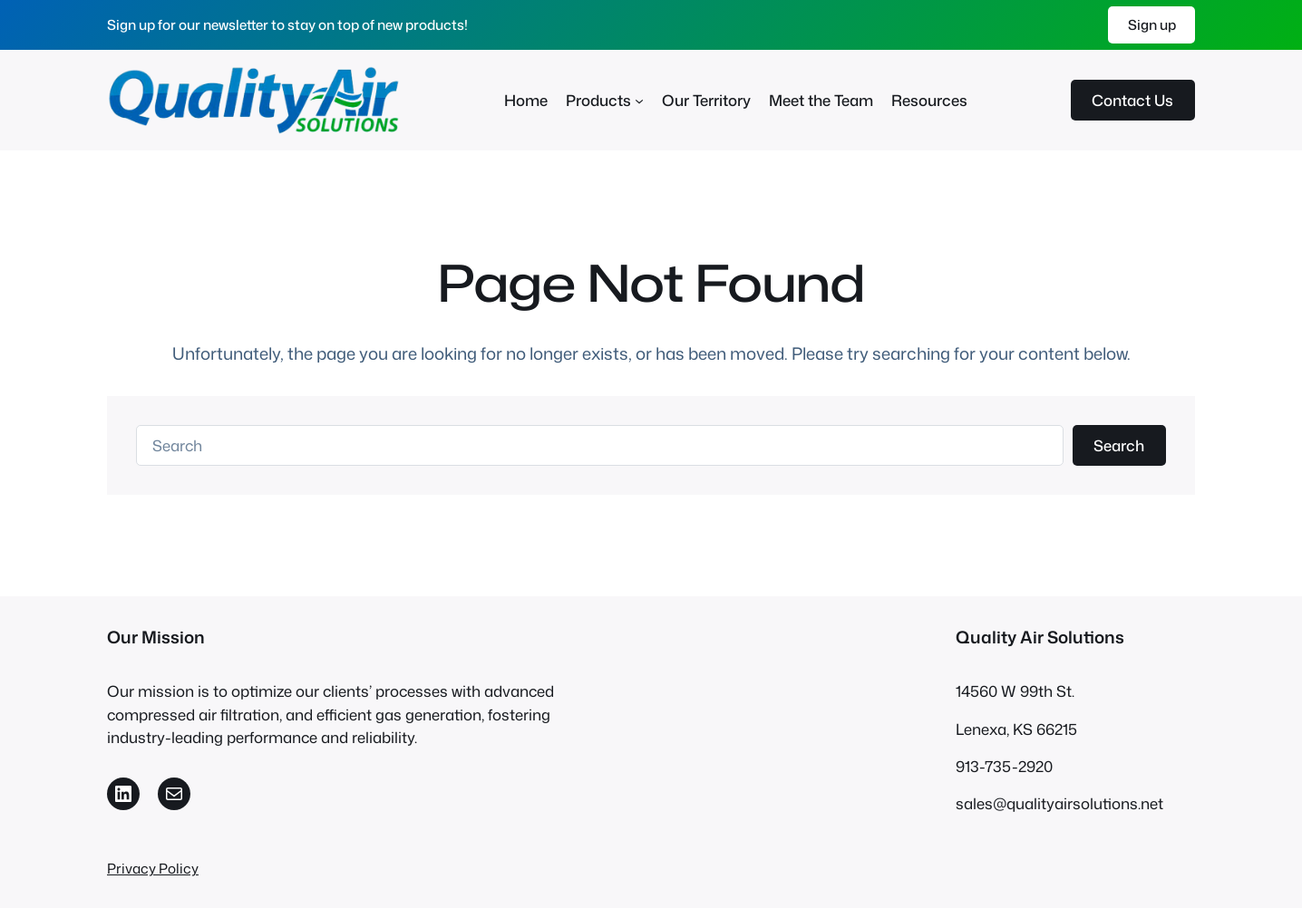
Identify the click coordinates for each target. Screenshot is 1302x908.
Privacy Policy (153, 868)
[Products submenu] (639, 99)
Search (1118, 445)
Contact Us (1132, 100)
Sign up (1152, 24)
